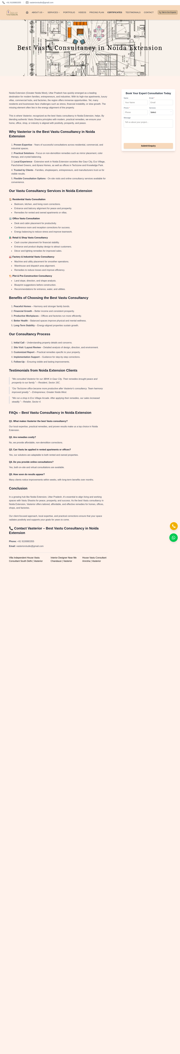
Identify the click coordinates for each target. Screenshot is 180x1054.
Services (152, 108)
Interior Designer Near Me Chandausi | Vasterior (63, 559)
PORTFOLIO (69, 12)
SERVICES (54, 12)
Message (127, 118)
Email (152, 98)
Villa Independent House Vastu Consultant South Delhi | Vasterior (26, 559)
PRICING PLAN (97, 12)
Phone (127, 108)
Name (126, 98)
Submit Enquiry (148, 146)
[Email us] (39, 2)
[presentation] (148, 135)
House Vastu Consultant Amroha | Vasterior (94, 559)
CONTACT (149, 12)
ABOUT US (38, 12)
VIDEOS (82, 12)
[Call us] (11, 2)
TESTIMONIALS (133, 12)
